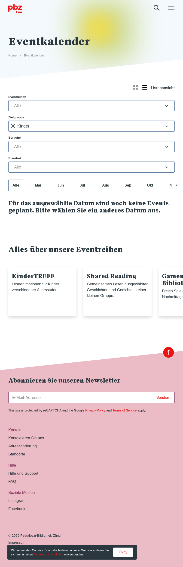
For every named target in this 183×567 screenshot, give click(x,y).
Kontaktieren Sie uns (26, 438)
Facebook (16, 509)
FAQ (12, 481)
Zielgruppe (16, 117)
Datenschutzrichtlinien (48, 554)
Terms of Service (125, 410)
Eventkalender (34, 55)
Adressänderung (22, 446)
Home (12, 55)
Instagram (17, 500)
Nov (172, 185)
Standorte (16, 454)
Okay (123, 552)
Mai (38, 185)
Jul (82, 185)
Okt (150, 185)
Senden (162, 397)
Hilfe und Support (23, 473)
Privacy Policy (95, 410)
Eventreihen (17, 97)
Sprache (14, 137)
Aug (105, 185)
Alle (15, 185)
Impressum (16, 542)
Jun (60, 185)
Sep (128, 185)
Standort (14, 158)
